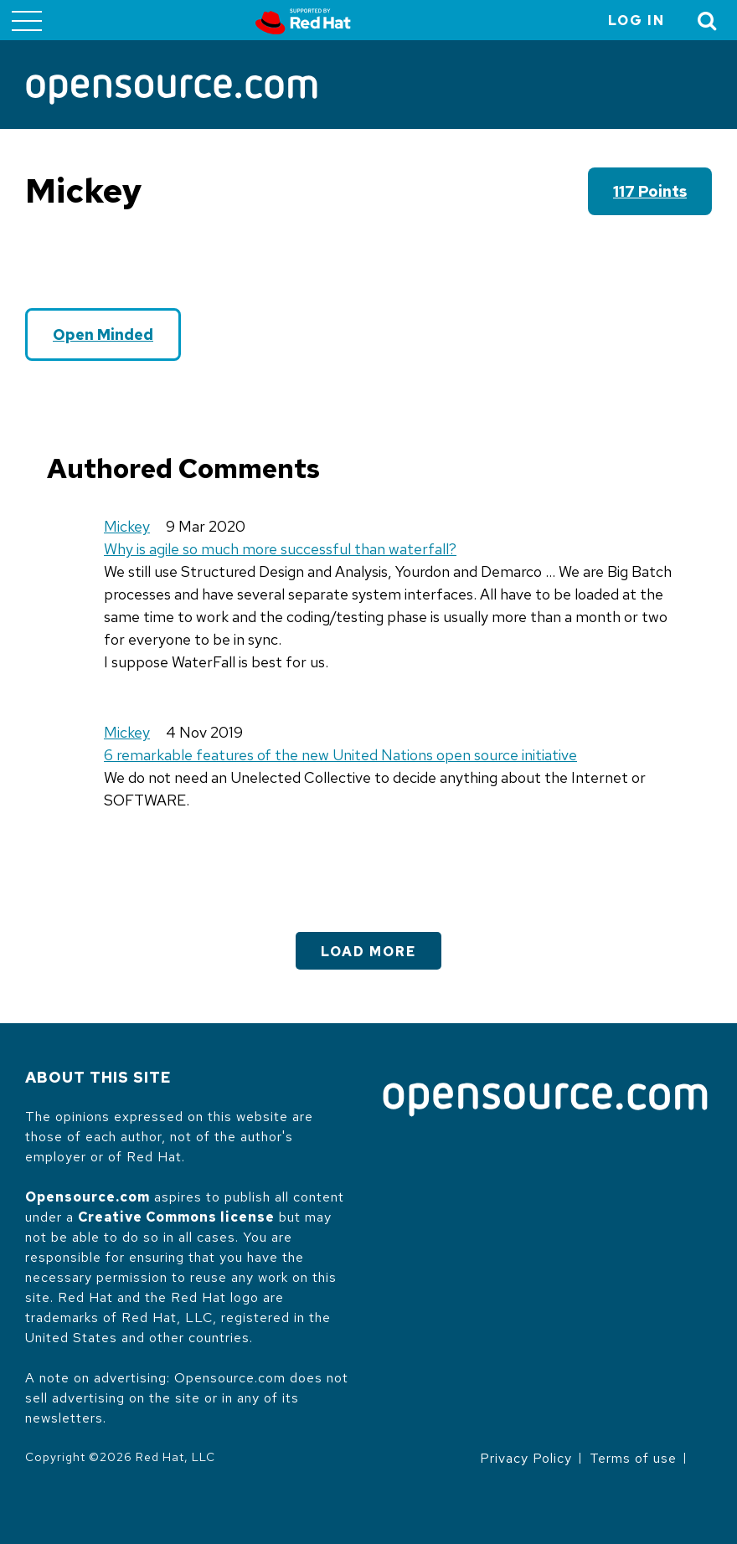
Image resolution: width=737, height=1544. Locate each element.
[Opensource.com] (171, 91)
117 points (650, 191)
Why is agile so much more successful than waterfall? (280, 548)
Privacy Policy (526, 1458)
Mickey (127, 526)
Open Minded (103, 334)
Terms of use (633, 1458)
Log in (636, 20)
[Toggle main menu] (27, 20)
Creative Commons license (176, 1217)
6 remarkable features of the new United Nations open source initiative (340, 754)
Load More (368, 951)
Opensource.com (87, 1197)
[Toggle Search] (707, 20)
